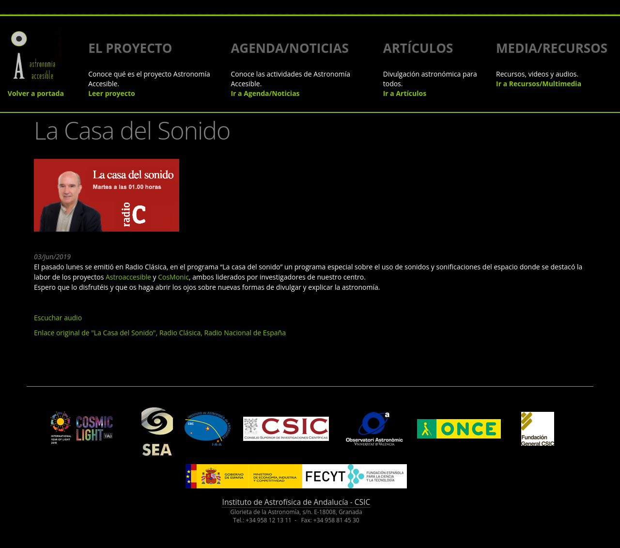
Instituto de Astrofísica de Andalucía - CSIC (296, 502)
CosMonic (173, 277)
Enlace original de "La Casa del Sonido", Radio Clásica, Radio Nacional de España (160, 332)
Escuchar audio (58, 317)
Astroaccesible (128, 277)
